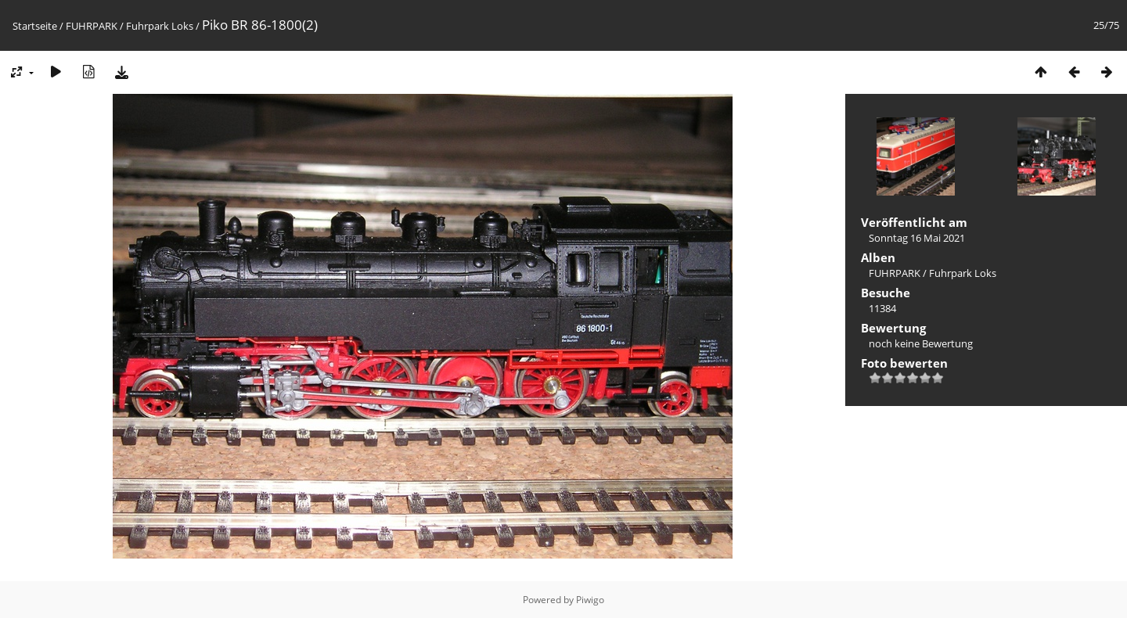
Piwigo (590, 599)
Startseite (35, 26)
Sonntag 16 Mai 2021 (917, 238)
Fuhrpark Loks (159, 26)
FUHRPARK (91, 26)
